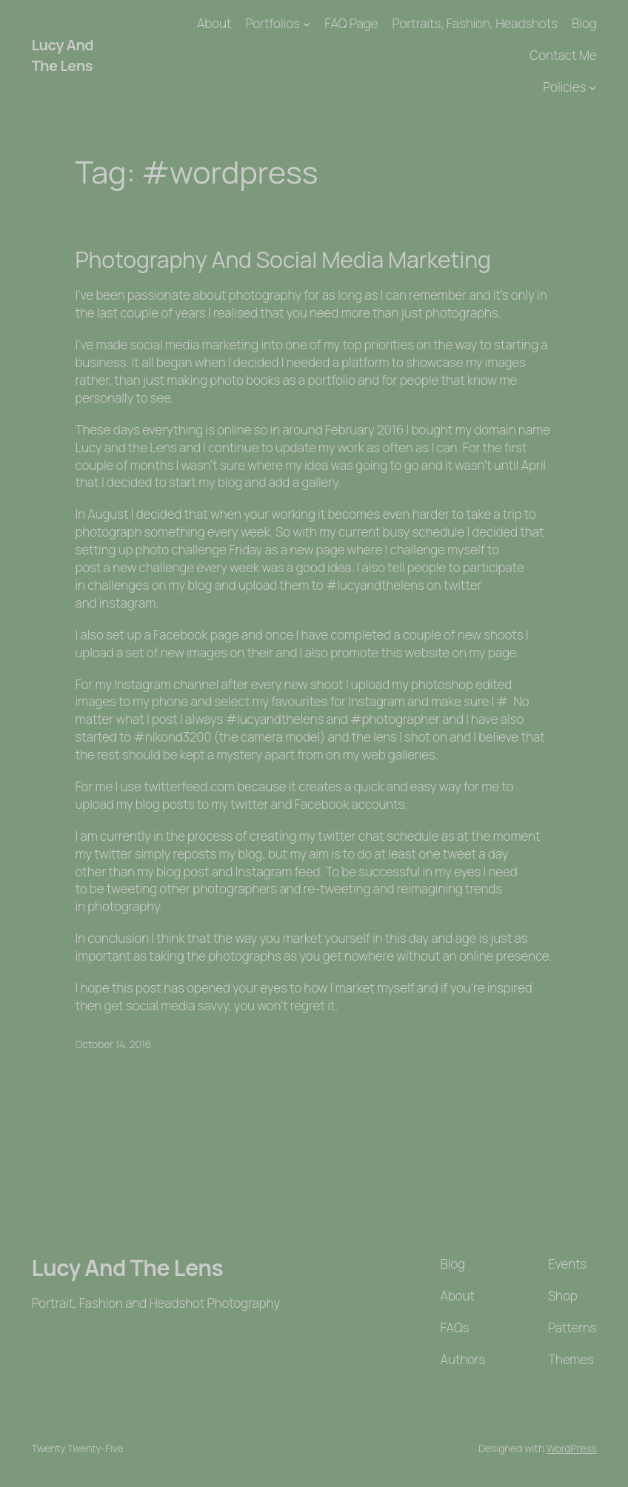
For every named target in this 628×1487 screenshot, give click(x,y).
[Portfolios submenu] (306, 23)
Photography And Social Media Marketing (283, 259)
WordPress (572, 1448)
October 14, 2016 (114, 1044)
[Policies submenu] (592, 87)
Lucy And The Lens (62, 55)
